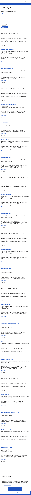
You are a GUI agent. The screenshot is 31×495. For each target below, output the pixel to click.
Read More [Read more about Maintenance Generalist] (3, 298)
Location (3, 17)
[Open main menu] (30, 1)
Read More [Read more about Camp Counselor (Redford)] (3, 80)
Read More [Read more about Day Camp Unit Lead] (3, 150)
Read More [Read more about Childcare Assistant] (3, 316)
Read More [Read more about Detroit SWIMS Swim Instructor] (3, 388)
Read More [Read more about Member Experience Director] (3, 61)
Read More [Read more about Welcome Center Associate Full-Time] (3, 335)
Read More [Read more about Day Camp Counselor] (3, 169)
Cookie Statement (7, 485)
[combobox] (10, 19)
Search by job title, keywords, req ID (8, 11)
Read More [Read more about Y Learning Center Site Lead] (3, 43)
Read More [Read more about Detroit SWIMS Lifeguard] (3, 370)
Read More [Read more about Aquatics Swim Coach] (3, 459)
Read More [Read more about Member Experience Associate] (3, 115)
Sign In (26, 1)
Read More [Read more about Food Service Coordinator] (3, 98)
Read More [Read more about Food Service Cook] (3, 405)
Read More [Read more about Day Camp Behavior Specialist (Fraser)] (3, 423)
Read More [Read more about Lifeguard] (3, 352)
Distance (19, 17)
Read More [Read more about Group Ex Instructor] (3, 133)
